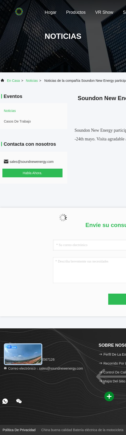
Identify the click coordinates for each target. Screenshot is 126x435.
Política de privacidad (19, 430)
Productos (76, 12)
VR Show (104, 12)
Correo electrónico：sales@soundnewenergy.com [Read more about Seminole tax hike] (43, 368)
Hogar (51, 12)
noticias (32, 81)
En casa (13, 81)
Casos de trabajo (17, 121)
